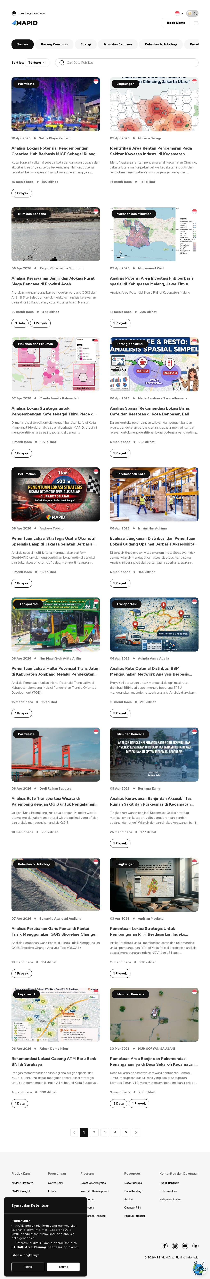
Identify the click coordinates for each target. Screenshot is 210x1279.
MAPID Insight (21, 1191)
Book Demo (176, 23)
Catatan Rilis (132, 1207)
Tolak (28, 1267)
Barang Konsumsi (54, 44)
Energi (86, 44)
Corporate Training (93, 1216)
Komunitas (88, 1199)
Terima (63, 1267)
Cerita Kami (55, 1183)
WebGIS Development (95, 1191)
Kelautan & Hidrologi (161, 44)
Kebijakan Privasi (170, 1199)
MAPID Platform (22, 1183)
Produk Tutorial (134, 1216)
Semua (22, 44)
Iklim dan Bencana (118, 44)
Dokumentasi (168, 1191)
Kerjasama (87, 1207)
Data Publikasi (133, 1183)
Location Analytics (93, 1183)
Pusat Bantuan (169, 1183)
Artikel (128, 1199)
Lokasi (52, 1191)
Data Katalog (133, 1191)
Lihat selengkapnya (25, 1255)
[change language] (179, 13)
